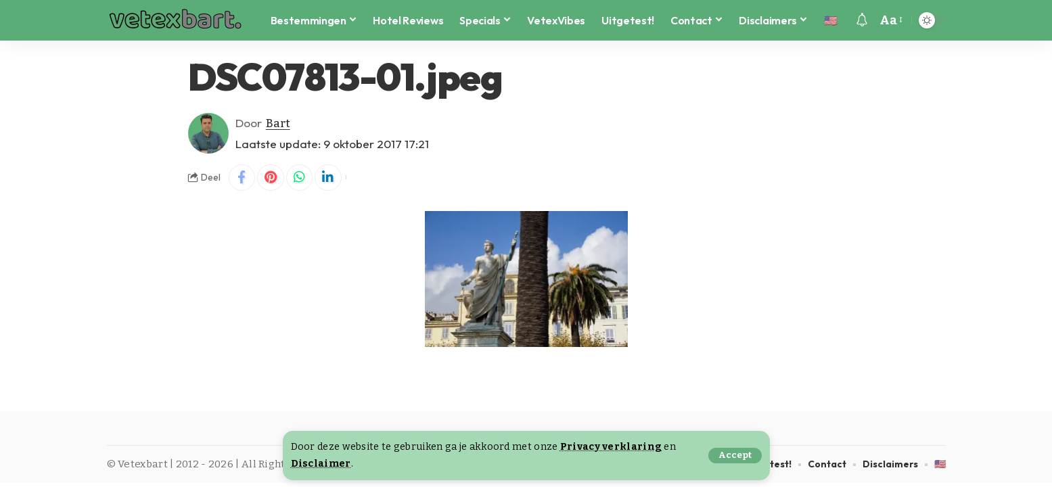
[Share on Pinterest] (271, 177)
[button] (735, 455)
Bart (278, 123)
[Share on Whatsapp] (300, 177)
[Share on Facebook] (242, 177)
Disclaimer (321, 463)
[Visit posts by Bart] (208, 133)
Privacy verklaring (611, 447)
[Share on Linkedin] (329, 177)
